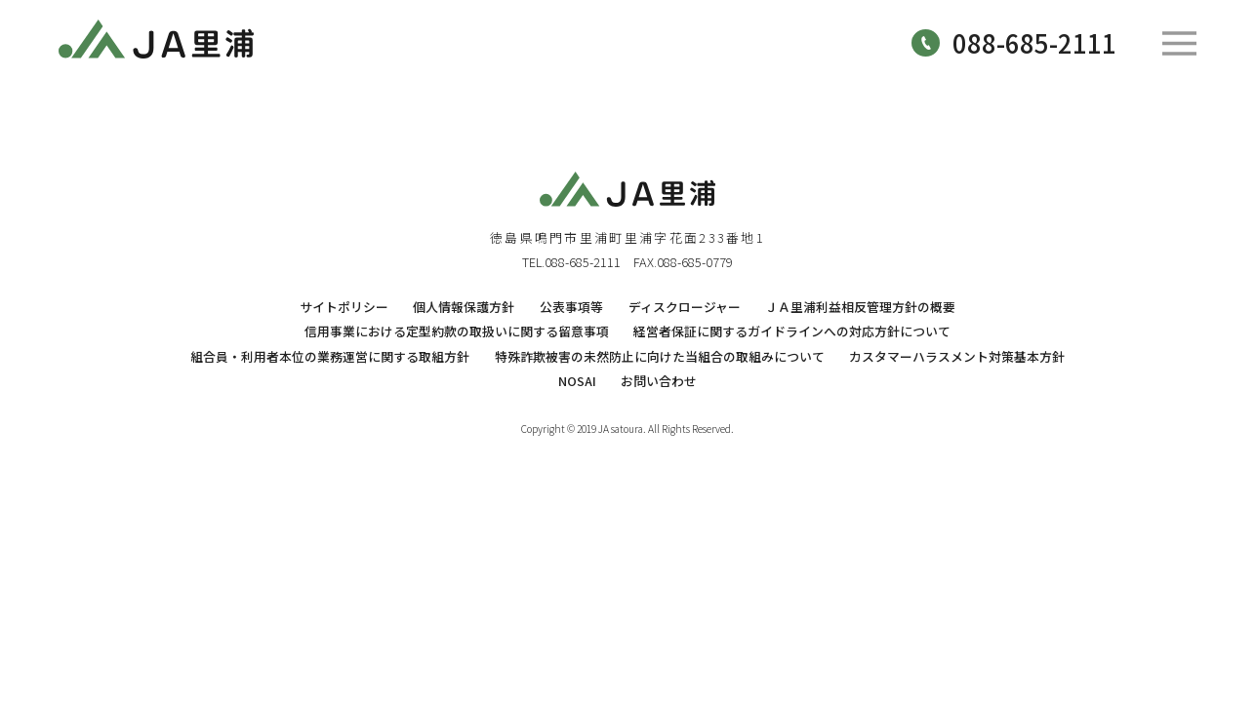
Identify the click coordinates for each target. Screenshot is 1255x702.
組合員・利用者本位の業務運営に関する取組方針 (329, 356)
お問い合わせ (659, 380)
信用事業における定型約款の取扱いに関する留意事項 (456, 331)
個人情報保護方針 (463, 306)
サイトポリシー (344, 306)
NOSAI (577, 380)
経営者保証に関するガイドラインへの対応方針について (792, 331)
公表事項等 (571, 306)
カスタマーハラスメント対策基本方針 (957, 356)
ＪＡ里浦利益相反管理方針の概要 (860, 306)
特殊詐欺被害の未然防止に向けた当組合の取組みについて (660, 356)
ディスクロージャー (684, 306)
